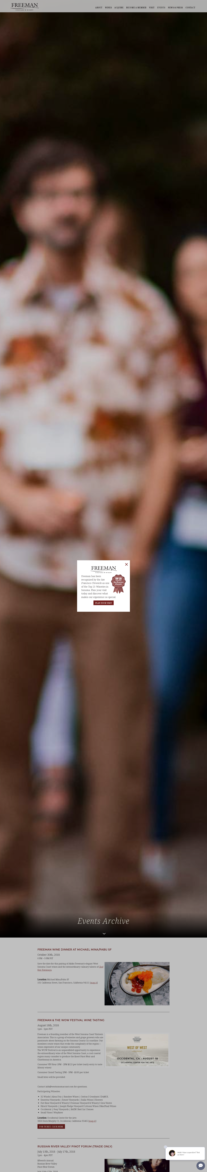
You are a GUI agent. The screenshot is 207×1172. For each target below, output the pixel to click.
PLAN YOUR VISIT (103, 603)
